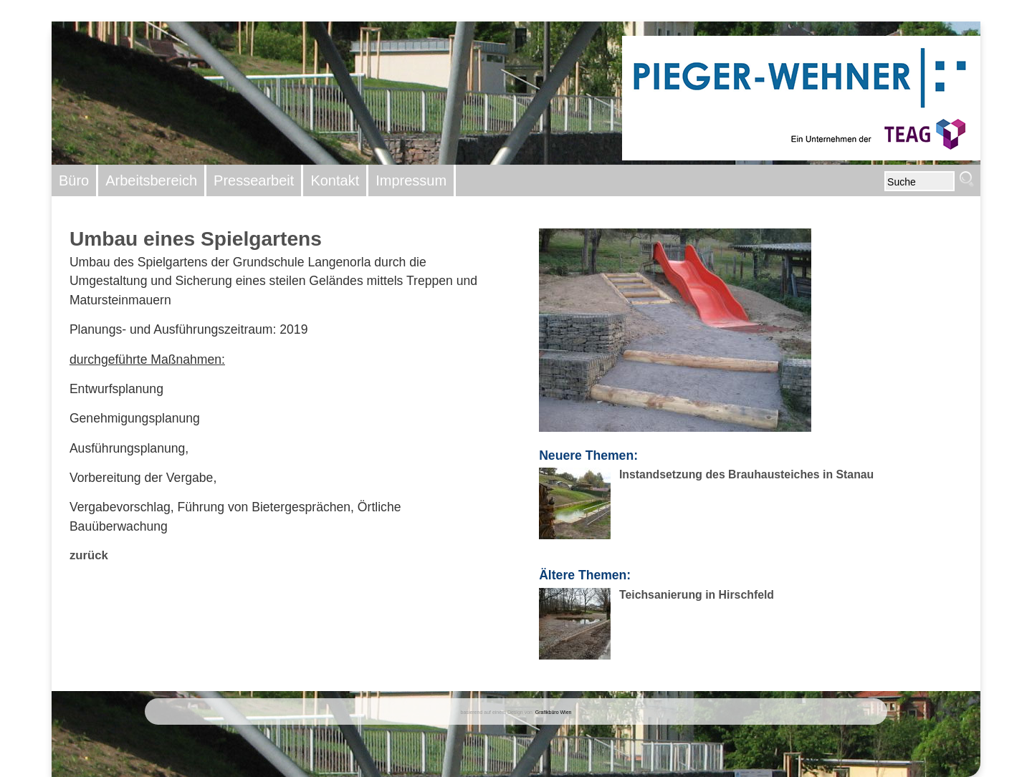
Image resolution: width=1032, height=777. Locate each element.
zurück (89, 555)
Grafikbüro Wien (553, 712)
